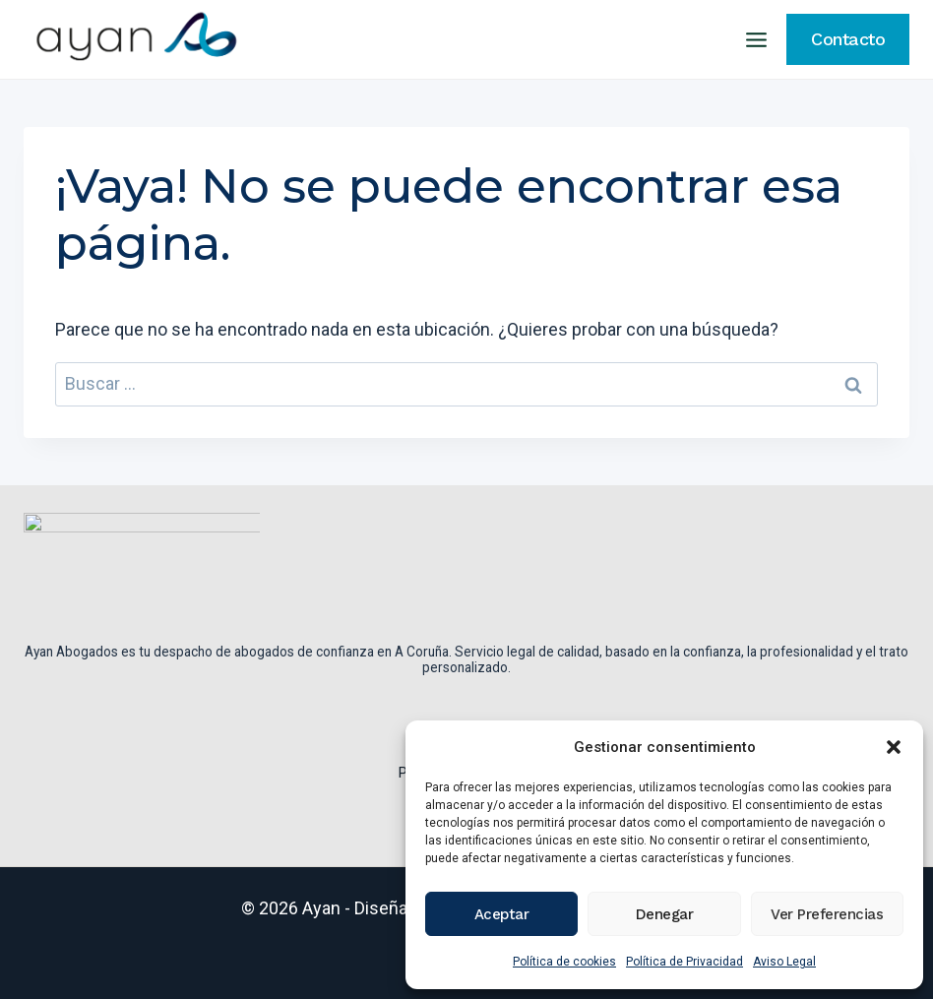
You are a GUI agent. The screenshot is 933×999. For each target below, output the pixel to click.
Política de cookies (564, 961)
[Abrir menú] (756, 39)
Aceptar (501, 914)
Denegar (665, 914)
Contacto (848, 39)
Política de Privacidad (684, 961)
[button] (893, 747)
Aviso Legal (784, 961)
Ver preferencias (827, 914)
